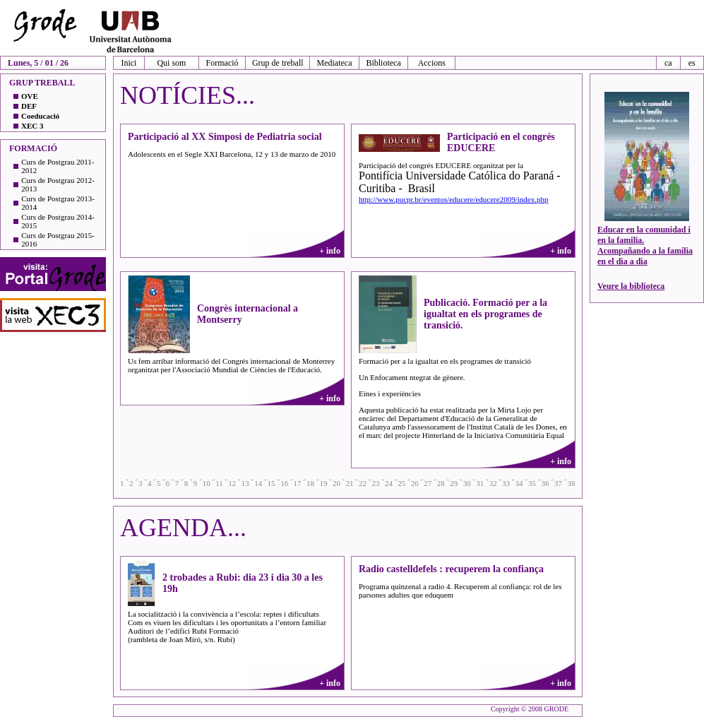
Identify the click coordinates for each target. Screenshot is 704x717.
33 (506, 483)
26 (415, 483)
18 (310, 483)
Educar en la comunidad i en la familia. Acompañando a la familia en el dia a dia (645, 245)
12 (232, 483)
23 (375, 483)
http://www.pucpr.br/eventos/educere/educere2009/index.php (453, 199)
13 (245, 483)
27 (427, 483)
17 (298, 483)
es (692, 63)
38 (571, 483)
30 (467, 483)
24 (389, 483)
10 (206, 483)
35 (532, 483)
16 (284, 483)
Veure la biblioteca (630, 286)
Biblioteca (383, 63)
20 (336, 483)
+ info (329, 251)
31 (480, 483)
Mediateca (334, 63)
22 (362, 483)
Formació (222, 63)
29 (454, 483)
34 (519, 483)
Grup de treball (278, 63)
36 (545, 483)
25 (401, 483)
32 (493, 483)
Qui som (171, 63)
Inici (128, 63)
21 (349, 483)
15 (271, 483)
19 (324, 483)
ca (668, 63)
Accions (432, 63)
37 (558, 483)
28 (441, 483)
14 (258, 483)
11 (219, 483)
